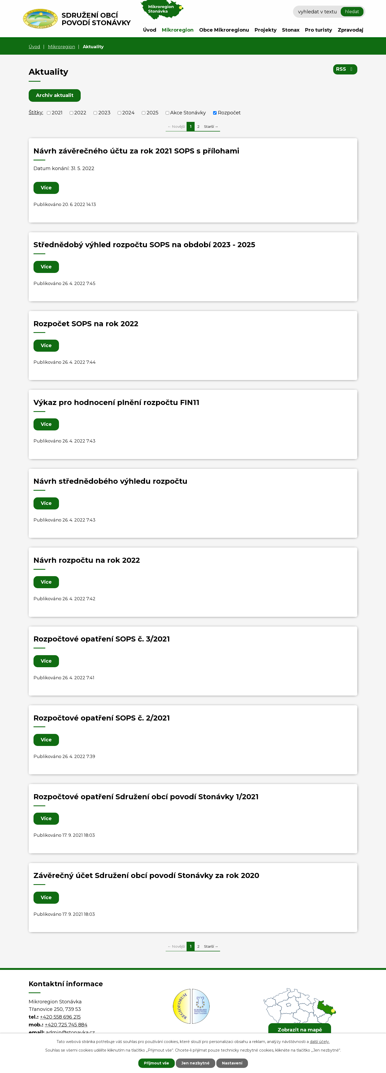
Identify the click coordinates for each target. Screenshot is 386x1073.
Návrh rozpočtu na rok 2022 (87, 560)
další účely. (320, 1041)
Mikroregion (178, 30)
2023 (104, 113)
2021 (57, 113)
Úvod (149, 30)
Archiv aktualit (54, 95)
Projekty (266, 30)
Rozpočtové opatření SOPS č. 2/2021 (102, 718)
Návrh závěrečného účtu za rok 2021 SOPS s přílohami (136, 151)
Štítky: (36, 112)
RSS (345, 69)
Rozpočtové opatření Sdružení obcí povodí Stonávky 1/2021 (146, 796)
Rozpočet (229, 113)
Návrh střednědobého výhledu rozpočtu (110, 481)
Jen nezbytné (195, 1063)
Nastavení (232, 1063)
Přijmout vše (156, 1063)
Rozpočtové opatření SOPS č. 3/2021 (102, 639)
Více (46, 188)
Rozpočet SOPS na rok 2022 (86, 323)
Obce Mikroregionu (224, 30)
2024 (128, 113)
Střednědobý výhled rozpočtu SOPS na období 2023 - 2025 (144, 244)
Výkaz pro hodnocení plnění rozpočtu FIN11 (116, 402)
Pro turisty (318, 30)
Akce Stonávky (188, 113)
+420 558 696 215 (60, 1017)
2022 (80, 113)
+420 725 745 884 (66, 1025)
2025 (152, 113)
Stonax (290, 30)
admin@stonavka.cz (70, 1033)
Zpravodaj (350, 30)
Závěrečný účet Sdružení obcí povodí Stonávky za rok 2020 (146, 875)
